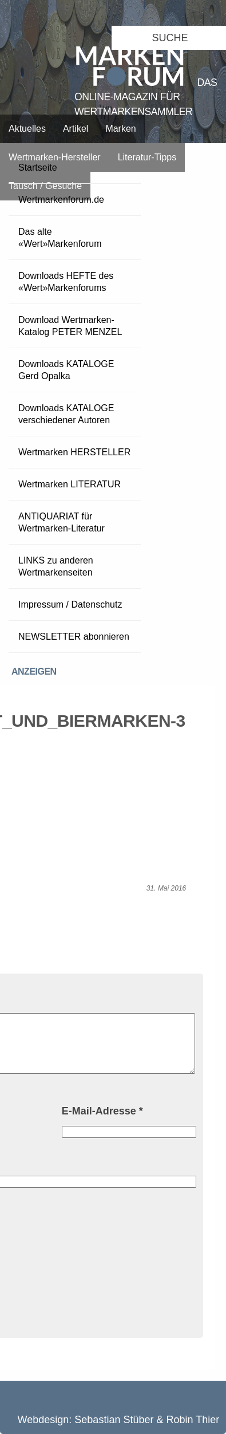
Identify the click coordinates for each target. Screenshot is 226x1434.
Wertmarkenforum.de (61, 199)
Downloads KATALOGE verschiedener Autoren (66, 414)
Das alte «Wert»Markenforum (60, 238)
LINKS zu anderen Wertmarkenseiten (55, 566)
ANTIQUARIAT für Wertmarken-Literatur (61, 522)
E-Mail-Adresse (102, 1111)
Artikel (75, 128)
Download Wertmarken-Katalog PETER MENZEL (70, 326)
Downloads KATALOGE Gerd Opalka (66, 370)
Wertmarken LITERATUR (69, 484)
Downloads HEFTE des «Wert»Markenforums (65, 282)
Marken (120, 128)
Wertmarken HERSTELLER (74, 452)
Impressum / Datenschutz (70, 604)
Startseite (37, 167)
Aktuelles (27, 128)
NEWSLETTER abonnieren (73, 636)
